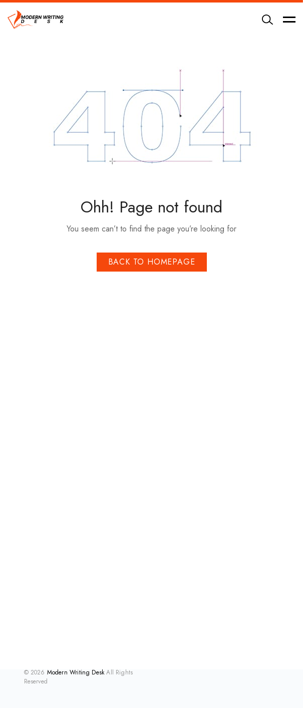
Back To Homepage (151, 262)
